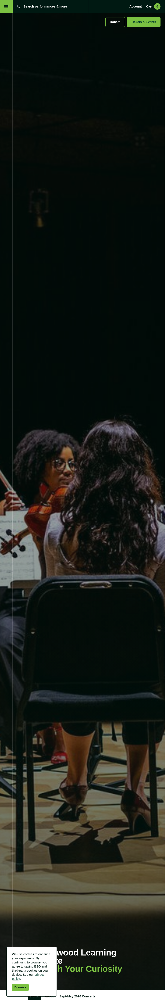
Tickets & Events (143, 22)
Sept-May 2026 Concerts (77, 996)
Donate (115, 22)
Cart (153, 6)
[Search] (48, 6)
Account (135, 6)
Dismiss (20, 987)
